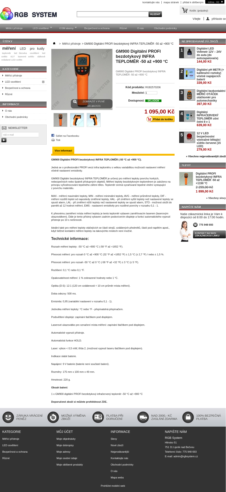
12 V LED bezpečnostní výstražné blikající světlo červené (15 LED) (209, 141)
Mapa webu (117, 477)
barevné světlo (26, 56)
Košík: (199, 10)
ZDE (104, 401)
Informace (11, 104)
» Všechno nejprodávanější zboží (206, 156)
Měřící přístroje (14, 28)
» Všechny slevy (216, 198)
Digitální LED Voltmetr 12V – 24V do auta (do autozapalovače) (209, 55)
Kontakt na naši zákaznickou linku (207, 234)
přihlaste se (219, 18)
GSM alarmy (66, 29)
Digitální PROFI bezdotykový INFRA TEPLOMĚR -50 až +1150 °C (209, 178)
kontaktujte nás (151, 2)
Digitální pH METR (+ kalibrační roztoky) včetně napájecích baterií (210, 76)
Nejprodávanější (120, 451)
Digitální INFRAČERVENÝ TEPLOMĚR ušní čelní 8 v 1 (208, 119)
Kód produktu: (135, 87)
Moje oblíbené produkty (69, 464)
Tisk (58, 140)
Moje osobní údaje (66, 458)
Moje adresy (63, 451)
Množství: (138, 92)
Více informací (63, 150)
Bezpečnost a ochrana (96, 28)
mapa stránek (171, 2)
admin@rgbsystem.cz (185, 456)
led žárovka (20, 53)
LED (23, 48)
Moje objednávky (66, 438)
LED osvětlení (40, 29)
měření (9, 48)
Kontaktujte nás (119, 458)
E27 (13, 56)
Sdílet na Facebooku (67, 135)
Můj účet (64, 432)
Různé (123, 28)
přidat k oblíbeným (193, 2)
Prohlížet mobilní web (113, 485)
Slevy (186, 165)
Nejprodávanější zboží (200, 41)
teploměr (6, 53)
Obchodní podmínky (165, 28)
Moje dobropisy (65, 445)
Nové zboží (117, 445)
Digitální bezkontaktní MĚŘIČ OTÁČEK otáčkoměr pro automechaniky (211, 97)
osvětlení (34, 53)
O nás (140, 28)
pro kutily (37, 48)
